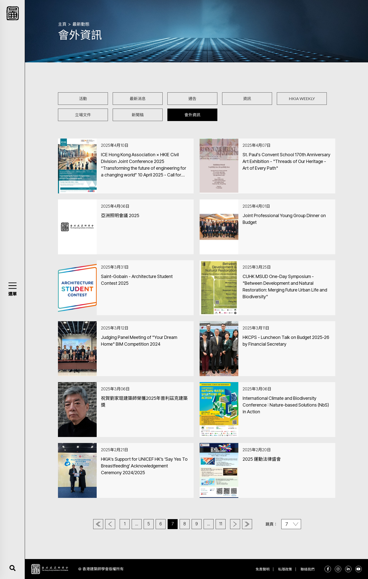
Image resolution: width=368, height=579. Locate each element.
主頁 (62, 24)
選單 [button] (12, 293)
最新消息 (138, 98)
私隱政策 (285, 569)
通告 (192, 98)
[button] (12, 286)
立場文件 (83, 114)
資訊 (247, 98)
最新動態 (80, 24)
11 (220, 523)
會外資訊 (192, 114)
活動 (83, 98)
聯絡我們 (308, 569)
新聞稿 (138, 114)
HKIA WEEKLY (302, 98)
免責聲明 (263, 569)
